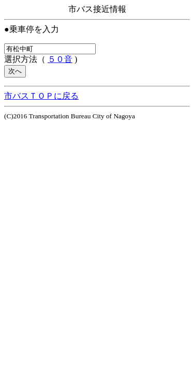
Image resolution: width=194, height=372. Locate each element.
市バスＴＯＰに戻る (41, 95)
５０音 (60, 59)
